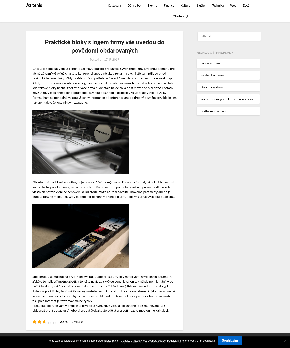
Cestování (114, 5)
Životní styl (180, 16)
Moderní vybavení (212, 75)
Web (233, 5)
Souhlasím (230, 340)
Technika (218, 5)
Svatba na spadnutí (213, 111)
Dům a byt (134, 5)
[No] (285, 341)
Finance (169, 5)
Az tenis (34, 5)
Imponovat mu (210, 63)
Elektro (152, 5)
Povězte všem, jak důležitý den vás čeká (227, 99)
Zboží (246, 5)
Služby (201, 5)
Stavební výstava (212, 87)
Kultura (186, 5)
